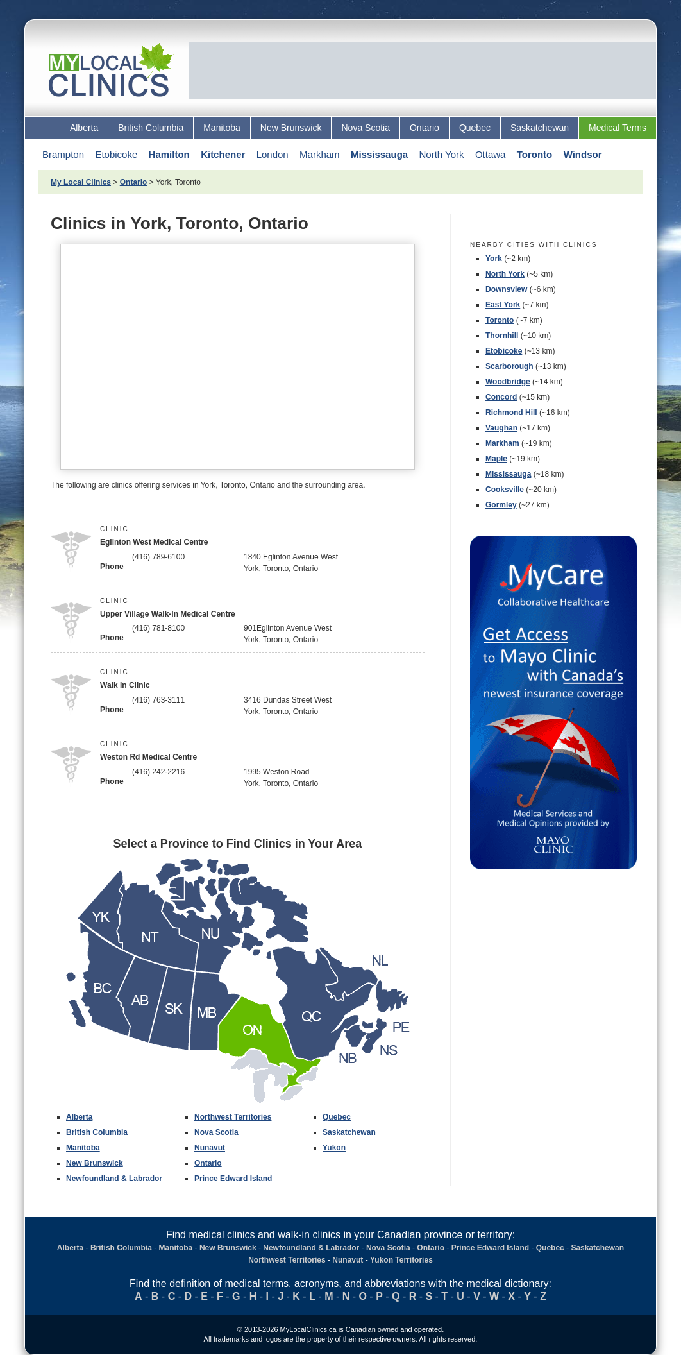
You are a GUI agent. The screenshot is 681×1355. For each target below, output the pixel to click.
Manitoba (221, 128)
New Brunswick (291, 128)
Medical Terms (617, 128)
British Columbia (150, 128)
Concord (501, 397)
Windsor (583, 154)
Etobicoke (116, 154)
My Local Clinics (81, 182)
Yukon (334, 1147)
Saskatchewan (539, 128)
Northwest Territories (232, 1116)
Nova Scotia (365, 128)
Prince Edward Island (233, 1178)
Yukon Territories (401, 1260)
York (493, 258)
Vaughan (501, 427)
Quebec (475, 128)
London (272, 154)
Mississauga (379, 154)
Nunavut (209, 1147)
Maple (496, 458)
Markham (319, 154)
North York (441, 154)
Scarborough (509, 366)
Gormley (501, 504)
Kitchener (223, 154)
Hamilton (169, 154)
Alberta (84, 128)
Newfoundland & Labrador (114, 1178)
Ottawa (490, 154)
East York (502, 304)
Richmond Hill (511, 412)
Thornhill (501, 335)
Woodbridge (507, 381)
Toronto (535, 154)
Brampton (63, 154)
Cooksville (504, 489)
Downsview (506, 289)
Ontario (424, 128)
